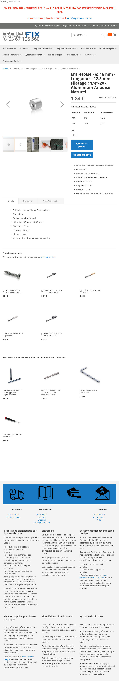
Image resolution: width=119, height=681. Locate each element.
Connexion (81, 25)
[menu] (59, 54)
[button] (112, 25)
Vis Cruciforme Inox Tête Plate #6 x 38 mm (13, 291)
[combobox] (88, 35)
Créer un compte (98, 25)
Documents (28, 201)
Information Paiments (42, 515)
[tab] (10, 201)
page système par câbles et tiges (94, 576)
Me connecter (99, 514)
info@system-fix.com (80, 18)
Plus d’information (51, 201)
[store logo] (21, 37)
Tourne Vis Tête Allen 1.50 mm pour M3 (12, 435)
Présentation (13, 514)
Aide (99, 520)
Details (10, 201)
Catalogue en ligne (42, 522)
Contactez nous (13, 517)
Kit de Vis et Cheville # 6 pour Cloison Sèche (53, 291)
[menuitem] (8, 48)
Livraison (42, 520)
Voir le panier (99, 517)
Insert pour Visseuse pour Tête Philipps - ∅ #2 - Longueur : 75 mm (12, 392)
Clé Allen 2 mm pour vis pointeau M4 (88, 391)
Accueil (5, 69)
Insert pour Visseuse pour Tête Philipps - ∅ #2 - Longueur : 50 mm (50, 392)
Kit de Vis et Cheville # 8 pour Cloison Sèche (53, 334)
